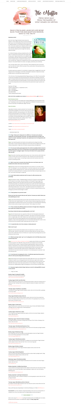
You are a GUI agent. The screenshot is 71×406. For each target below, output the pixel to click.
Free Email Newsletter (60, 1)
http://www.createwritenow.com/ (14, 285)
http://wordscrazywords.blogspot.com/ (15, 293)
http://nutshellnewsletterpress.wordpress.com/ (17, 329)
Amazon (28, 96)
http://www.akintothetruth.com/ (14, 120)
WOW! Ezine (12, 1)
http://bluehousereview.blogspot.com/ (15, 372)
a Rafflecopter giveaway (12, 402)
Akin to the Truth (20, 397)
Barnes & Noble (33, 96)
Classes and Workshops (22, 1)
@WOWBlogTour (41, 387)
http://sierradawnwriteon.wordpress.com (16, 301)
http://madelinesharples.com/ (13, 308)
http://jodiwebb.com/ (12, 363)
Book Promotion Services (48, 1)
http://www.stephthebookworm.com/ (15, 379)
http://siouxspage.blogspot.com (14, 336)
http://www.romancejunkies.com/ (14, 343)
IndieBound (40, 96)
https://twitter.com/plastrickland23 (18, 129)
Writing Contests (32, 1)
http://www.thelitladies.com (13, 316)
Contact (39, 1)
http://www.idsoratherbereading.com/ (15, 323)
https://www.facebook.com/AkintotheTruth (20, 126)
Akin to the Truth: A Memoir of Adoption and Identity (20, 241)
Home (7, 1)
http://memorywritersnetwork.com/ (15, 385)
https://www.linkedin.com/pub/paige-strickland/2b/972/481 (23, 123)
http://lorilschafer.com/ (12, 349)
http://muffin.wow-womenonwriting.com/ (16, 277)
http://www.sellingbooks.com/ (14, 356)
